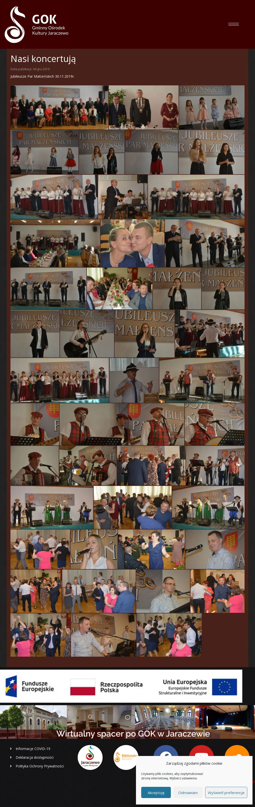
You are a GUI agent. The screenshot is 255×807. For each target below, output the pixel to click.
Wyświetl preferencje (226, 792)
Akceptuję (156, 792)
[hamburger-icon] (233, 24)
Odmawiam (188, 792)
